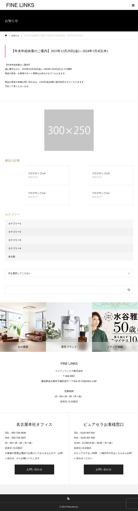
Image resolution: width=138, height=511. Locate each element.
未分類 (11, 256)
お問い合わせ (34, 469)
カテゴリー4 (14, 248)
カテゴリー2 (14, 231)
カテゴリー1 (14, 223)
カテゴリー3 (14, 240)
